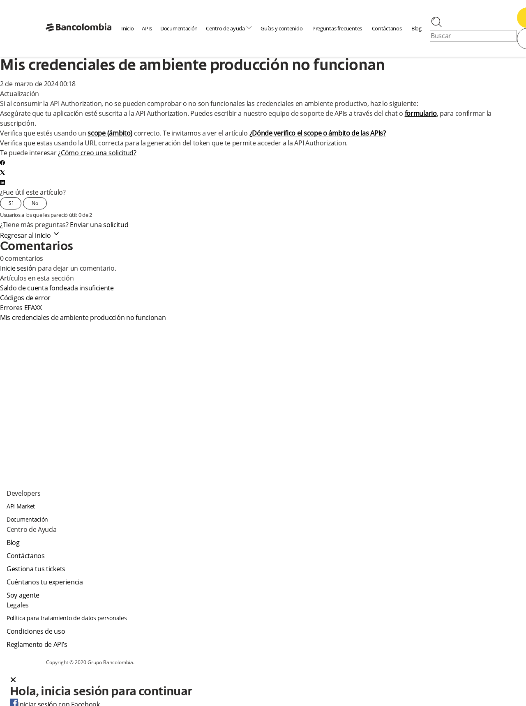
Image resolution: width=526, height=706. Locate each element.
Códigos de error (25, 297)
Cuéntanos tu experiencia (45, 581)
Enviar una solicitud (99, 224)
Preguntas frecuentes (337, 28)
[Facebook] (2, 162)
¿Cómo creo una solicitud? (97, 152)
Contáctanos (387, 28)
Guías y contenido (281, 28)
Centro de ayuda (229, 28)
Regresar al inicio (30, 235)
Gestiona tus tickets (36, 568)
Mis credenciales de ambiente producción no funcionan (83, 317)
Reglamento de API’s (37, 644)
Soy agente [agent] (23, 595)
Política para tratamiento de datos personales (67, 618)
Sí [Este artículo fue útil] (11, 203)
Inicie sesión (18, 268)
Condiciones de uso (36, 631)
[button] (263, 680)
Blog (416, 28)
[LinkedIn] (2, 182)
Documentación (179, 28)
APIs (147, 28)
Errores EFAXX (21, 307)
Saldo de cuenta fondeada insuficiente (57, 287)
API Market (21, 506)
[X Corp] (2, 172)
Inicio (127, 28)
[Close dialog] (13, 680)
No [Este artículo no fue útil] (35, 203)
